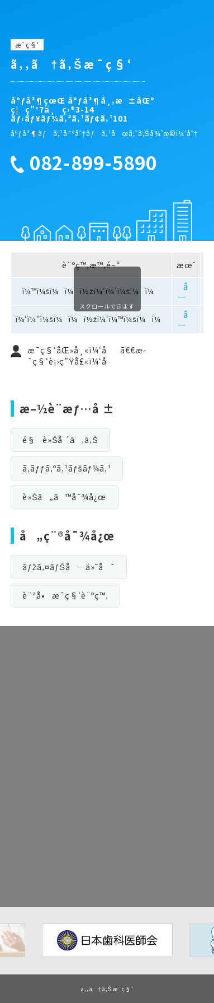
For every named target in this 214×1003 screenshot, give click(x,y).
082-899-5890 (93, 163)
